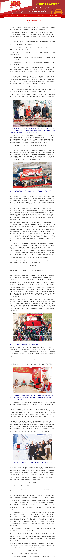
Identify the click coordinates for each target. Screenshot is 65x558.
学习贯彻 (38, 15)
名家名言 (32, 15)
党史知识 (51, 15)
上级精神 (25, 15)
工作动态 (19, 15)
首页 (7, 15)
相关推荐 (57, 15)
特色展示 (44, 15)
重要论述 (13, 15)
